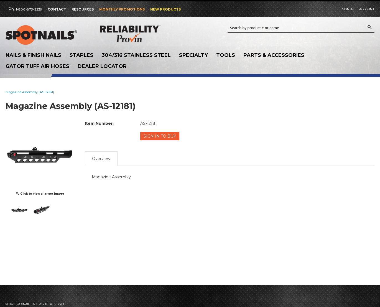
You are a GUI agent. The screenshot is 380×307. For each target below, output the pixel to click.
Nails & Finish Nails (33, 55)
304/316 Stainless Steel (136, 55)
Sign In (348, 9)
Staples (81, 55)
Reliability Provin (141, 34)
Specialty (193, 55)
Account (366, 9)
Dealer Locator (102, 66)
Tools (225, 55)
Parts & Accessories (273, 55)
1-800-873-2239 (29, 9)
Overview (101, 158)
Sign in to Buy (160, 136)
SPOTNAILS (47, 35)
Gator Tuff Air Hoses (37, 66)
